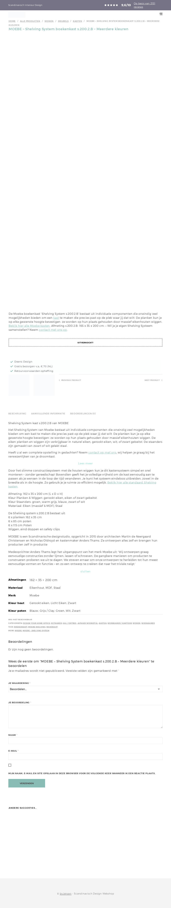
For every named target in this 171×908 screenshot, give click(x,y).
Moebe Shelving (36, 627)
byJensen (65, 893)
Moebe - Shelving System (36, 631)
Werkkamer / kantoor (120, 623)
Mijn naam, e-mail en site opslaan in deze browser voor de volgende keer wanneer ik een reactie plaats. (81, 773)
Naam (13, 735)
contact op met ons (102, 452)
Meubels (63, 21)
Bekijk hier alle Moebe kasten (29, 325)
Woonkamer (148, 623)
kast (56, 317)
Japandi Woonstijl (87, 623)
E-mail (13, 750)
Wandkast (52, 627)
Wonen (49, 21)
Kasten (77, 21)
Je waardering (19, 683)
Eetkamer (56, 623)
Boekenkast (20, 627)
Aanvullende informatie (48, 413)
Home (12, 21)
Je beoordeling (19, 702)
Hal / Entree (69, 623)
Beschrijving (17, 413)
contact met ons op (53, 329)
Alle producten (30, 21)
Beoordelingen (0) (83, 413)
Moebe (18, 631)
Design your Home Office (36, 623)
